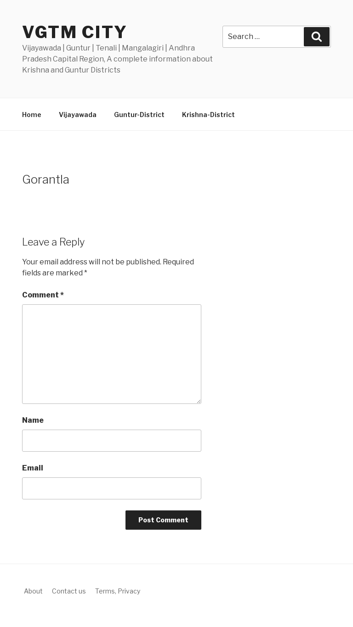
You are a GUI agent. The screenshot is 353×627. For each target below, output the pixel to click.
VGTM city (75, 32)
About (33, 591)
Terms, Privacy (117, 591)
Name (33, 420)
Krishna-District (208, 114)
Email (32, 468)
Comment (43, 295)
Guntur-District (139, 114)
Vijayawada (78, 114)
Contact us (69, 591)
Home (31, 114)
